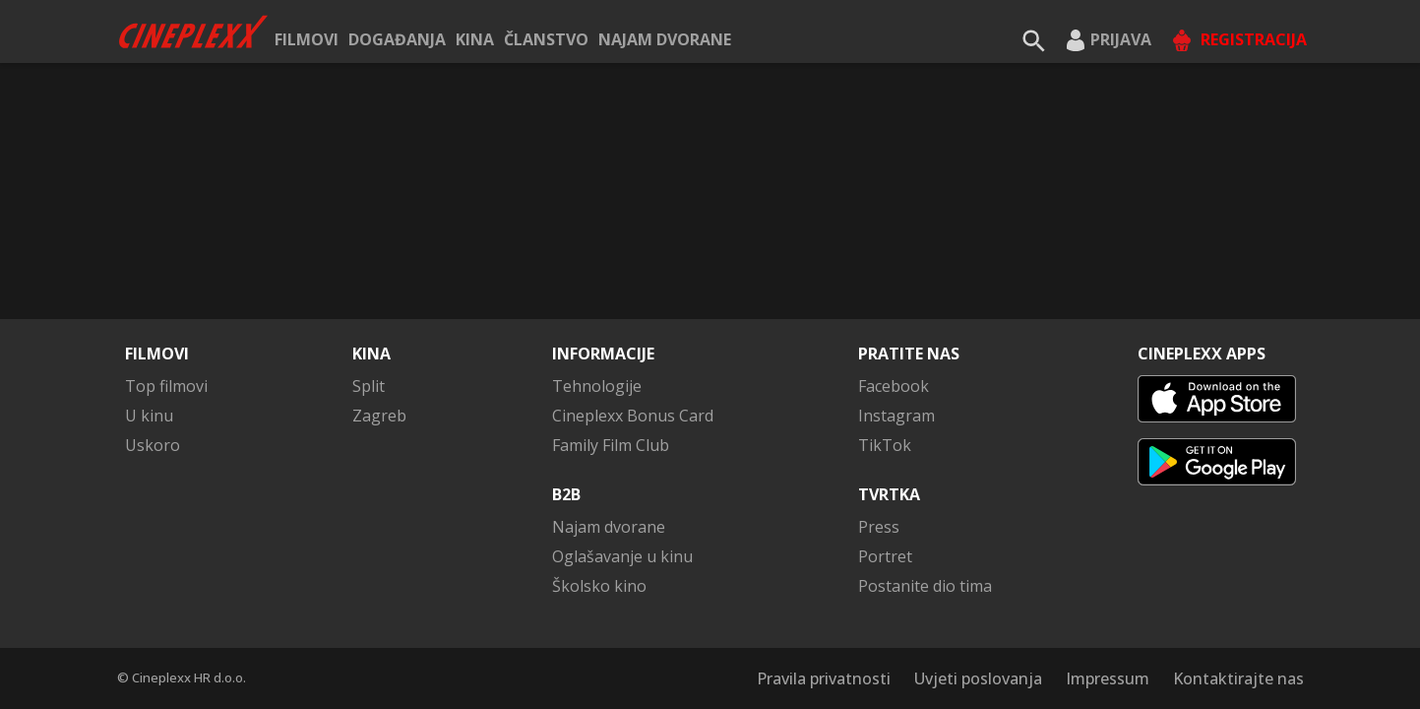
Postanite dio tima (925, 586)
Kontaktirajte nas (1238, 678)
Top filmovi (166, 386)
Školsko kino (599, 586)
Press (878, 527)
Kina (475, 39)
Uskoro (152, 445)
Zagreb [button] (379, 415)
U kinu (149, 415)
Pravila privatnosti (824, 678)
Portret (885, 556)
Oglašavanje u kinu (622, 556)
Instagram (896, 415)
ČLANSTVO (546, 39)
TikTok (884, 445)
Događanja (397, 39)
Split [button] (368, 386)
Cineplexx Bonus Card (632, 415)
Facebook (893, 386)
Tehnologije (597, 386)
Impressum (1107, 678)
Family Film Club (610, 445)
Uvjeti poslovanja (978, 678)
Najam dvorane (664, 39)
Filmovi (307, 39)
